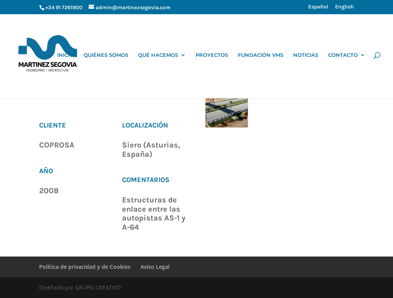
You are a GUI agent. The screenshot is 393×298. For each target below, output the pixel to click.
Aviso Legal (155, 266)
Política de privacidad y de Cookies (84, 266)
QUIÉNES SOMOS (106, 55)
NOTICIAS (305, 55)
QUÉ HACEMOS (158, 55)
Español (318, 7)
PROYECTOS (212, 55)
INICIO (65, 55)
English (344, 7)
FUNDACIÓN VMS (260, 55)
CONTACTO (343, 55)
